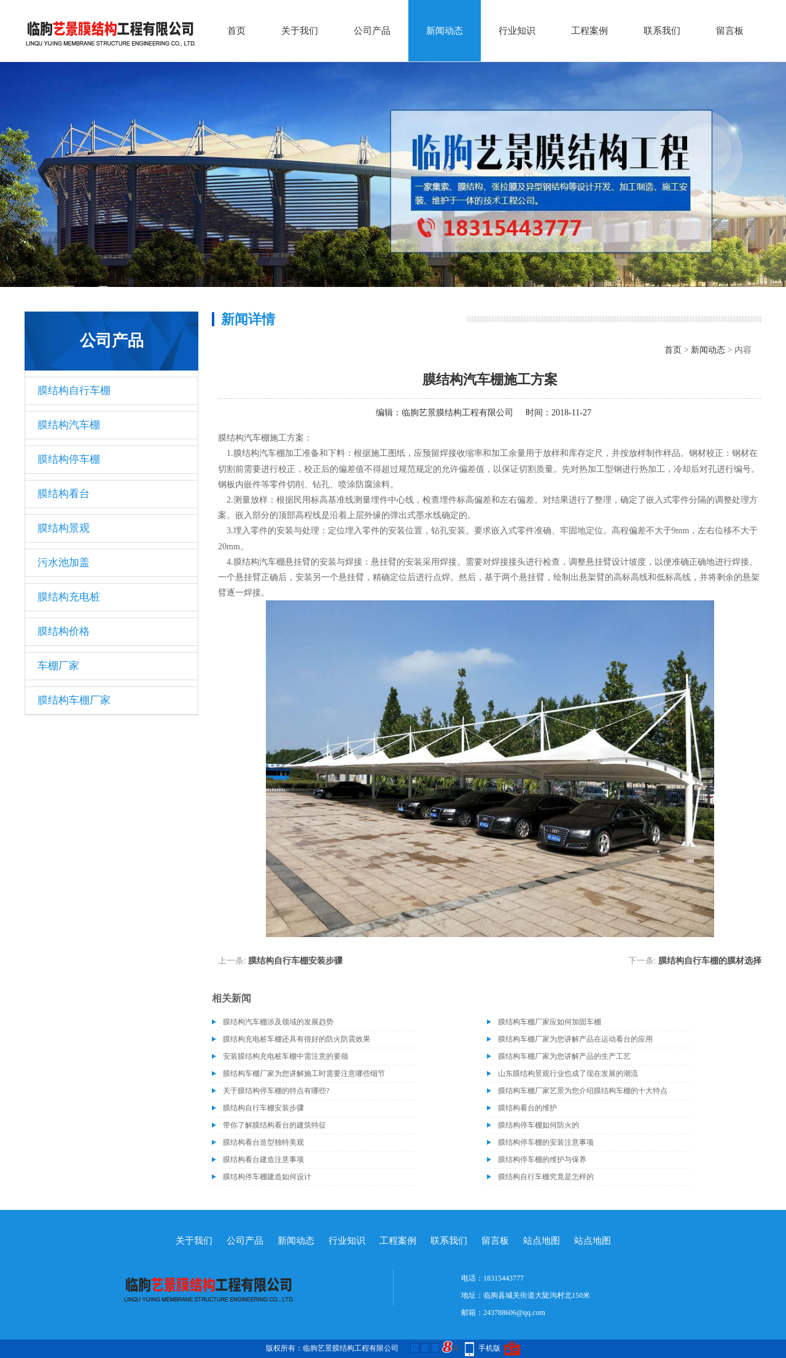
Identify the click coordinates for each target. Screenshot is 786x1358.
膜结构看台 (63, 494)
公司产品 (372, 31)
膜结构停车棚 (68, 459)
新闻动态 (444, 31)
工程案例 (589, 31)
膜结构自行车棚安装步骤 (295, 960)
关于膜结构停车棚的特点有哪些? (276, 1090)
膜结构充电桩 (68, 597)
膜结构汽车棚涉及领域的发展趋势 (278, 1022)
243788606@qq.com (514, 1312)
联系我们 (662, 31)
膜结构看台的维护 (527, 1108)
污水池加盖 (63, 562)
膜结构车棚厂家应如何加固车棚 (549, 1022)
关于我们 (299, 31)
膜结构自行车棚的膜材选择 (709, 960)
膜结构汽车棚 (68, 425)
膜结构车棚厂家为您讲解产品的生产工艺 (564, 1056)
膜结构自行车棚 (74, 390)
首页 (236, 31)
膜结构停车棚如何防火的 (538, 1125)
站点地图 (541, 1241)
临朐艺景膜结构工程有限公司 (457, 412)
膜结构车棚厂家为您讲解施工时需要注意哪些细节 (304, 1073)
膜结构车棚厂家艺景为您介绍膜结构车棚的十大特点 (582, 1090)
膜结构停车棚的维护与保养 (542, 1159)
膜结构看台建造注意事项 (263, 1159)
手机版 (489, 1348)
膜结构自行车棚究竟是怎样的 (546, 1176)
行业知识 (517, 31)
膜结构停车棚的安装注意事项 (546, 1142)
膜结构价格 (63, 631)
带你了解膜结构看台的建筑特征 (274, 1125)
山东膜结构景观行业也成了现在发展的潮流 (568, 1073)
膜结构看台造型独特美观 (263, 1142)
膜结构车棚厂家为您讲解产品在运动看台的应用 (575, 1039)
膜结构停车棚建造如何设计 (267, 1176)
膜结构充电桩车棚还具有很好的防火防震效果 (296, 1039)
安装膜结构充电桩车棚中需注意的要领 (285, 1056)
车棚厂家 (58, 666)
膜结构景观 (63, 528)
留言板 (730, 31)
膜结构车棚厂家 (74, 700)
